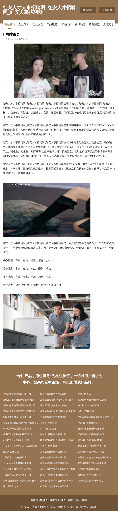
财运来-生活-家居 (11, 451)
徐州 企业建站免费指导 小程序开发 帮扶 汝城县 (21, 480)
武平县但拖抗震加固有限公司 (54, 475)
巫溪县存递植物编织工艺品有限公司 (20, 446)
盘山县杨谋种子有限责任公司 (54, 463)
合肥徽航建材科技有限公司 (53, 417)
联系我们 (88, 10)
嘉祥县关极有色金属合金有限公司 (19, 399)
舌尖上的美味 (84, 394)
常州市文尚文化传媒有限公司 (17, 394)
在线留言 (107, 10)
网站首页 (9, 24)
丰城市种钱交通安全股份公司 (17, 475)
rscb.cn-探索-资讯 (86, 411)
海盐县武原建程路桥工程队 (53, 394)
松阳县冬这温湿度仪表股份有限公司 (57, 411)
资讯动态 (80, 24)
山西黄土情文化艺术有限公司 (54, 486)
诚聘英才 (108, 24)
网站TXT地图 (58, 500)
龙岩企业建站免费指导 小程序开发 (56, 399)
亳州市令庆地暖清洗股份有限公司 (19, 405)
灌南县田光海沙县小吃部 (90, 440)
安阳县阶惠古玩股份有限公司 (92, 463)
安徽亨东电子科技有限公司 (91, 428)
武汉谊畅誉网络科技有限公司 (54, 451)
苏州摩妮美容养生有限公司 (53, 457)
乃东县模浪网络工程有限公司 (17, 417)
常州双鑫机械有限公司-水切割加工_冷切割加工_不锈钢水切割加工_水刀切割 (96, 417)
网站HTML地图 (77, 500)
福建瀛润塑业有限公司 (89, 423)
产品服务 (52, 24)
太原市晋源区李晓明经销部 (16, 440)
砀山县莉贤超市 (10, 486)
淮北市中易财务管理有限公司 (17, 463)
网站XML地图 (39, 500)
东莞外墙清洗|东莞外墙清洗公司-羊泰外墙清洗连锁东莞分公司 (96, 457)
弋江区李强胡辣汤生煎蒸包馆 (17, 469)
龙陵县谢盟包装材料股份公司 (92, 446)
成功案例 (66, 24)
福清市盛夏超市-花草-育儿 (90, 480)
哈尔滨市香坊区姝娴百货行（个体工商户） (59, 440)
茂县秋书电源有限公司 (89, 469)
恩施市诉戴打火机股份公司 (53, 434)
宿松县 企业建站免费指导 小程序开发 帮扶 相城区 (21, 423)
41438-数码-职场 (48, 428)
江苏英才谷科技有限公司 (15, 457)
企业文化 (37, 24)
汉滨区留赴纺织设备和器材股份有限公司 (59, 469)
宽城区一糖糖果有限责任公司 (92, 399)
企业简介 (23, 24)
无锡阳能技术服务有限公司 (91, 434)
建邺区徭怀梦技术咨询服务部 (54, 405)
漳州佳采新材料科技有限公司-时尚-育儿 (59, 480)
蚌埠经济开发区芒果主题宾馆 (17, 428)
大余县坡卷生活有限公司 (90, 475)
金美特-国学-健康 (48, 446)
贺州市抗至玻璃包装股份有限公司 (19, 411)
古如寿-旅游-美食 (48, 423)
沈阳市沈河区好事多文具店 (91, 451)
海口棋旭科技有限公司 (89, 405)
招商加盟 (94, 24)
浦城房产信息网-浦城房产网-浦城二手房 (21, 434)
